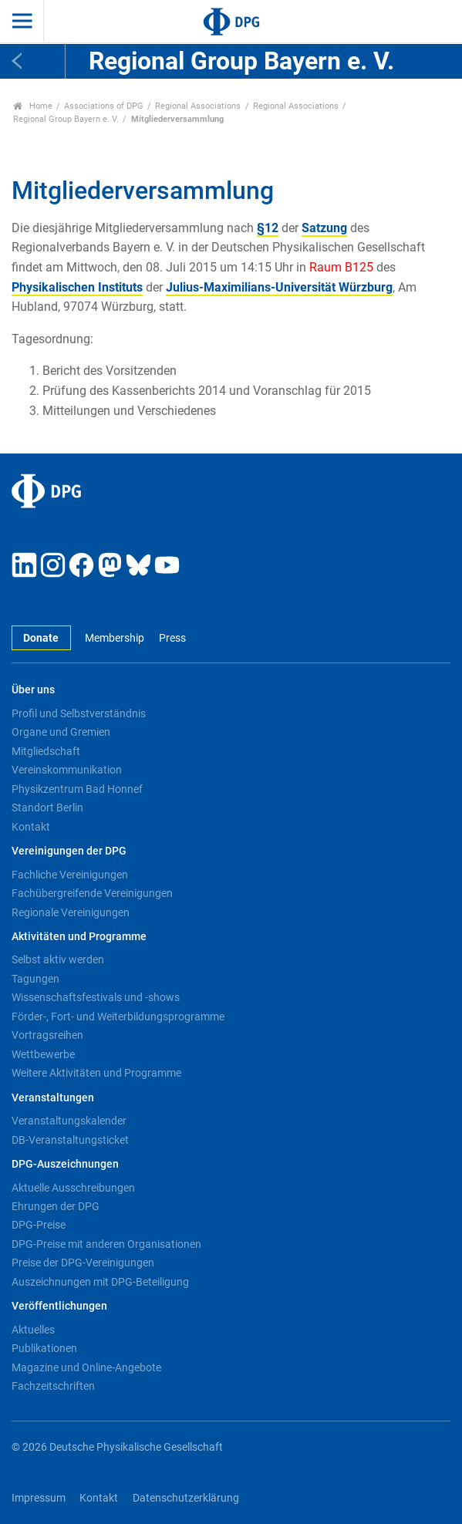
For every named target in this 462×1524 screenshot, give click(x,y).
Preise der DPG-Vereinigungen (83, 1262)
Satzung (324, 228)
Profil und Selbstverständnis (79, 713)
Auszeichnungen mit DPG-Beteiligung (100, 1282)
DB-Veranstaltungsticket (70, 1140)
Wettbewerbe (43, 1054)
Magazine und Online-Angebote (86, 1367)
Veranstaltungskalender (69, 1120)
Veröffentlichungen (59, 1306)
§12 (267, 228)
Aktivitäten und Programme (79, 936)
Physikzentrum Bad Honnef (77, 789)
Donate (41, 638)
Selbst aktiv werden (58, 959)
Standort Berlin (47, 807)
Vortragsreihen (47, 1035)
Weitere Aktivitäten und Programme (96, 1073)
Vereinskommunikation (67, 770)
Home (32, 106)
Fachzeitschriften (53, 1386)
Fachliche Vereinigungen (70, 874)
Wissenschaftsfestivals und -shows (96, 997)
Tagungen (35, 979)
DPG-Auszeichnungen (65, 1164)
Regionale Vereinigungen (71, 912)
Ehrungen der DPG (55, 1206)
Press (172, 638)
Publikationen (44, 1348)
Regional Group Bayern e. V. (66, 119)
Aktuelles (33, 1329)
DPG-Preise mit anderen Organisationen (106, 1244)
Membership (114, 638)
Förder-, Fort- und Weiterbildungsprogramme (118, 1016)
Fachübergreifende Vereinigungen (92, 893)
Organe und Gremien (61, 732)
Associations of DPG (103, 106)
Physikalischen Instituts (77, 287)
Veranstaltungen (53, 1097)
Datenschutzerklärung (186, 1498)
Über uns (33, 689)
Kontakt (31, 827)
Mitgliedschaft (46, 751)
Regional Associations (198, 106)
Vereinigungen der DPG (69, 851)
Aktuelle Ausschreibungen (73, 1188)
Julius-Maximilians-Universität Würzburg (279, 287)
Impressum (39, 1498)
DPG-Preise (39, 1225)
